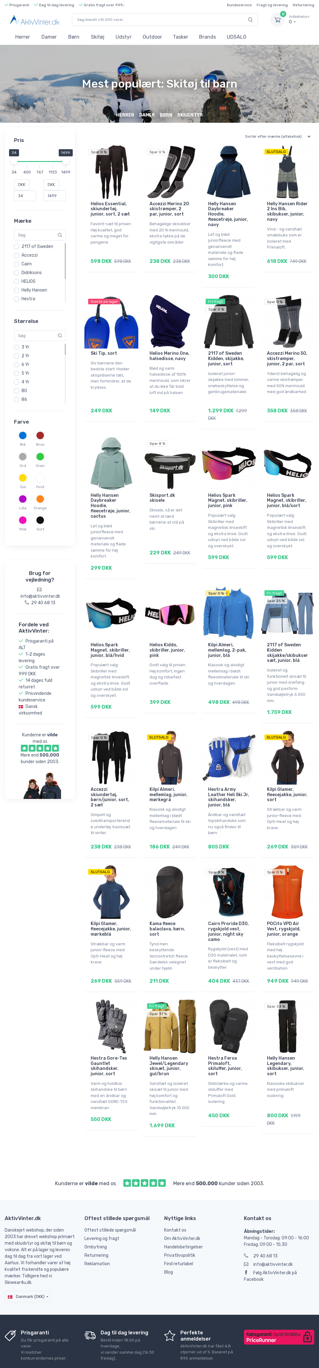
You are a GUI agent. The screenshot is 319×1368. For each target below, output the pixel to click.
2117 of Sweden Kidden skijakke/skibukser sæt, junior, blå (287, 639)
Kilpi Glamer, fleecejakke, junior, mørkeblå (111, 907)
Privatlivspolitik (179, 1225)
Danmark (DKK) (26, 1266)
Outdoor (152, 37)
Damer (49, 37)
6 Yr (25, 364)
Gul (23, 487)
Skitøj (97, 37)
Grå (23, 465)
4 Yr (25, 382)
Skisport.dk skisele (162, 489)
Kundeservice (239, 5)
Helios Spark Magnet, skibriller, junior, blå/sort (286, 492)
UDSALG (236, 37)
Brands (207, 37)
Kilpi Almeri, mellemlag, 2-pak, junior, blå (227, 637)
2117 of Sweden (37, 246)
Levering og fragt (101, 1208)
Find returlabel (178, 1233)
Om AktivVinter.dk (182, 1208)
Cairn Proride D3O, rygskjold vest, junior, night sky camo (228, 909)
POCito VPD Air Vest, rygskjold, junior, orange (284, 907)
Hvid (40, 487)
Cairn (26, 264)
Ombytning (95, 1216)
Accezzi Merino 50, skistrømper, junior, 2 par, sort (287, 354)
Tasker (180, 37)
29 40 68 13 (261, 1225)
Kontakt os (175, 1199)
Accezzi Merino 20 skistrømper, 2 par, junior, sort (169, 209)
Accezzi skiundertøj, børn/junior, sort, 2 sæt (110, 779)
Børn (73, 37)
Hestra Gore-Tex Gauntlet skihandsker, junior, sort (109, 1039)
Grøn (40, 465)
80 (24, 390)
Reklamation (97, 1233)
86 (24, 399)
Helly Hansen (34, 290)
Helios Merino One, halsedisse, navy (169, 351)
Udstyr (123, 37)
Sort (40, 529)
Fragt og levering (272, 5)
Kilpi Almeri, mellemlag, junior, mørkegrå (169, 777)
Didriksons (31, 272)
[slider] (14, 161)
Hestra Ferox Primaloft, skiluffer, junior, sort (225, 1039)
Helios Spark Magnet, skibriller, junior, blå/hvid (110, 637)
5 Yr (25, 373)
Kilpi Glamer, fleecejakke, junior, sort (287, 777)
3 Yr (25, 347)
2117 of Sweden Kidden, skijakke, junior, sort (226, 354)
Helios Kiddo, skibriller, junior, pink (167, 637)
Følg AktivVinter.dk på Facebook (270, 1246)
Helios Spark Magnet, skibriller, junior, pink (227, 492)
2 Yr (25, 356)
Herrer (22, 37)
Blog (168, 1241)
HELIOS (28, 281)
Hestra (28, 299)
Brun (40, 444)
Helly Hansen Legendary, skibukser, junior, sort (285, 1039)
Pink (22, 529)
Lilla (22, 508)
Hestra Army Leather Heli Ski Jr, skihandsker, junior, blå (228, 779)
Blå (23, 444)
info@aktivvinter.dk (268, 1234)
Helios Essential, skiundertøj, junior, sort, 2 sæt (110, 209)
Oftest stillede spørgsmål (110, 1199)
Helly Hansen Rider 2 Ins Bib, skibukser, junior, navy (287, 211)
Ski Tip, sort (104, 349)
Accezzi (29, 255)
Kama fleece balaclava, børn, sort (167, 907)
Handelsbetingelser (183, 1216)
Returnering (303, 5)
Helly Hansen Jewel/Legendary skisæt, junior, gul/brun (169, 1039)
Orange (40, 508)
